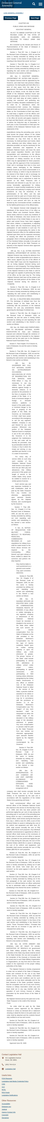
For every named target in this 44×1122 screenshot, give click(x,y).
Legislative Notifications (10, 1095)
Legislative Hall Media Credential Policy (15, 1081)
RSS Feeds (6, 1092)
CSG (3, 1084)
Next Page (35, 18)
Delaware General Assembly (12, 4)
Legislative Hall (10, 1069)
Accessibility (6, 1104)
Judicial (4, 1109)
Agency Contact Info (8, 1112)
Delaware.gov (6, 1107)
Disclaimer (5, 1118)
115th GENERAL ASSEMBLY (13, 13)
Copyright (5, 1115)
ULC (3, 1087)
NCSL (4, 1090)
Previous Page (10, 18)
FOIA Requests (7, 1078)
